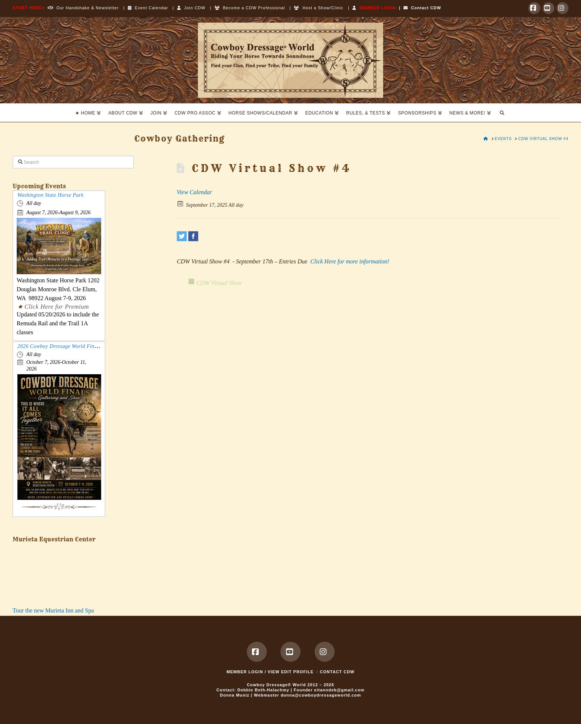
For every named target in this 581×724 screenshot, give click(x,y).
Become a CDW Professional (250, 8)
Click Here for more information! (350, 261)
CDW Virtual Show (219, 283)
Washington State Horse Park (50, 195)
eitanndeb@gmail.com (339, 690)
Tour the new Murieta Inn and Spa (53, 610)
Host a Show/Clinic (318, 8)
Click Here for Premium (56, 306)
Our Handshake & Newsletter (82, 8)
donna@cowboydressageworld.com (320, 695)
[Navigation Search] (502, 112)
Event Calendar (148, 8)
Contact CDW (422, 8)
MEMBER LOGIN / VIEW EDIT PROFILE (269, 672)
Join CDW (191, 8)
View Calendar (194, 192)
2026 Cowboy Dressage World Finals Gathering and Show (83, 346)
